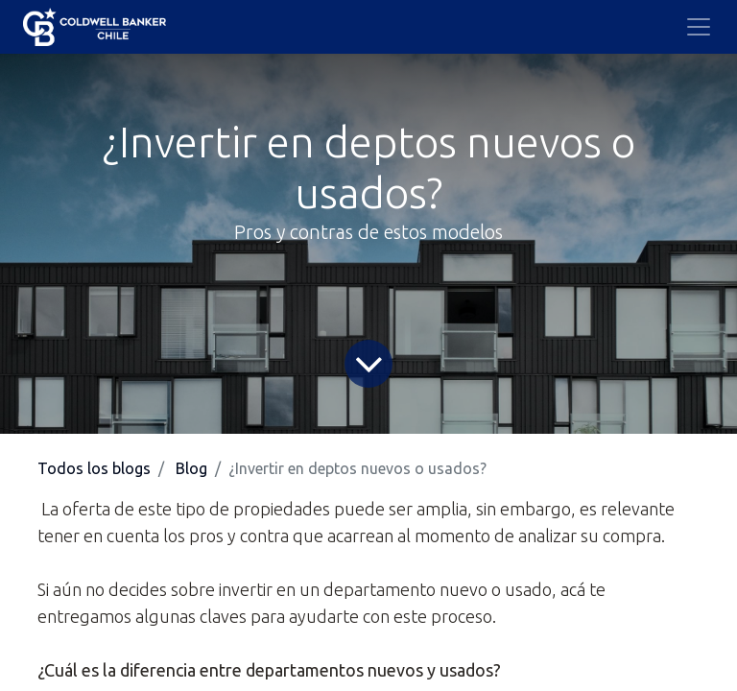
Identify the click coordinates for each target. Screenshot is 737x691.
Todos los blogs (94, 468)
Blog (191, 468)
